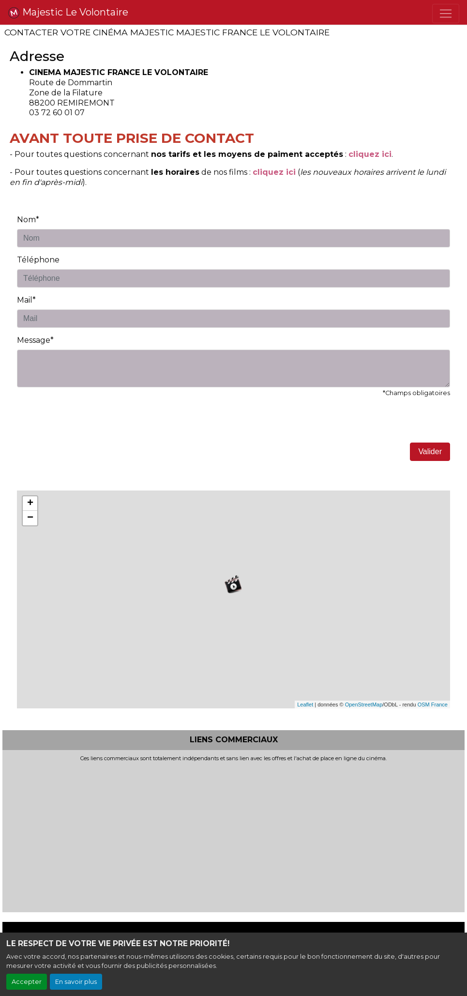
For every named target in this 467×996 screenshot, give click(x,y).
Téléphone (38, 259)
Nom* (28, 219)
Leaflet (305, 704)
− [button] (30, 518)
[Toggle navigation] (445, 13)
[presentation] (90, 424)
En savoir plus (76, 981)
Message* (35, 340)
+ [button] (30, 503)
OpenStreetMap (364, 704)
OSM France (433, 704)
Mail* (26, 300)
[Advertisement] (233, 834)
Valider (430, 451)
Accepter (27, 981)
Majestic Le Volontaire (68, 12)
